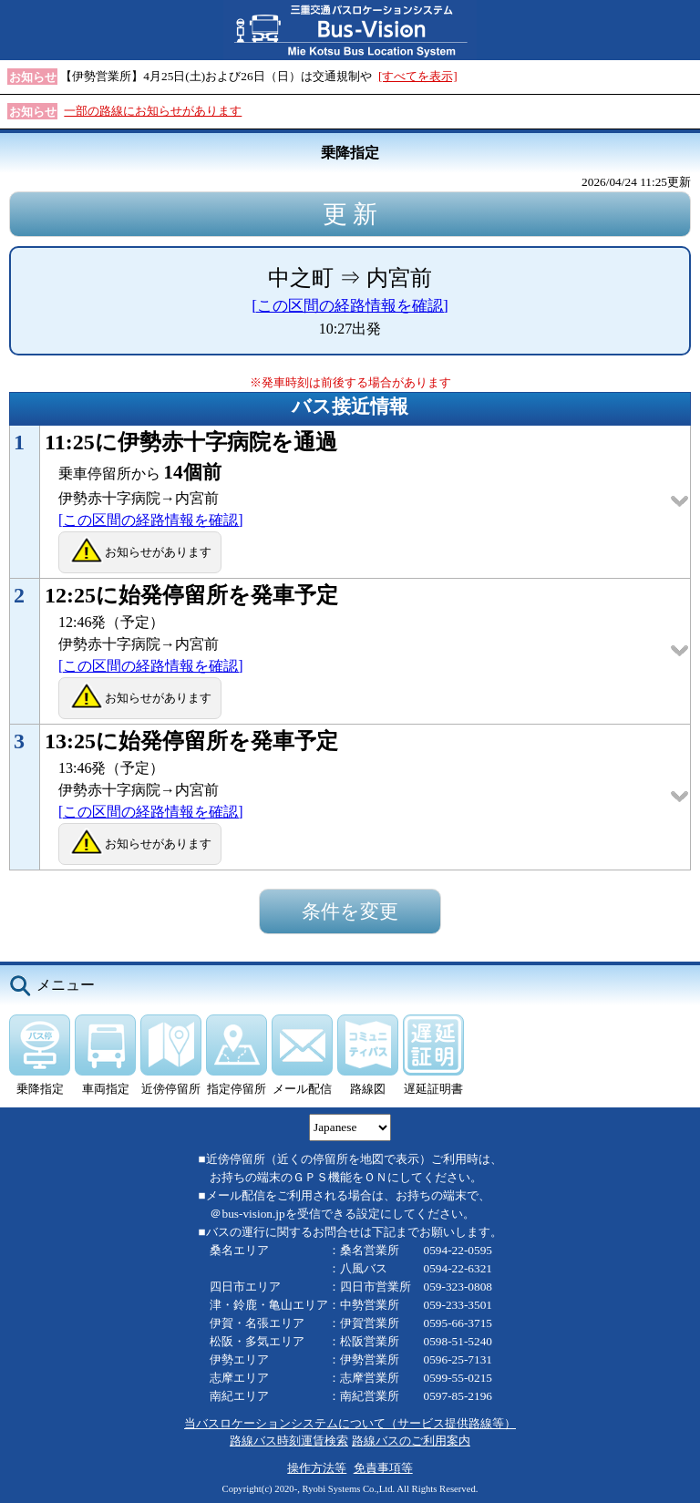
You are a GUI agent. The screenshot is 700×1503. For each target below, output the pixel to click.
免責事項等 (383, 1468)
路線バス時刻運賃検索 (289, 1440)
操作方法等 (316, 1468)
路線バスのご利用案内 (411, 1440)
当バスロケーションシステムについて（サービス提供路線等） (350, 1423)
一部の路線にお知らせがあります (153, 111)
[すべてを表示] (418, 76)
